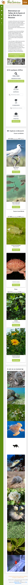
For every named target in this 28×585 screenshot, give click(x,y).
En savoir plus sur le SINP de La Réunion (16, 55)
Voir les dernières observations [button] (16, 81)
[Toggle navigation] (3, 2)
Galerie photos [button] (16, 121)
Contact (22, 577)
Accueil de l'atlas (12, 576)
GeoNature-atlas (16, 582)
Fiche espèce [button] (16, 171)
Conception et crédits (16, 577)
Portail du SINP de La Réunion (21, 576)
